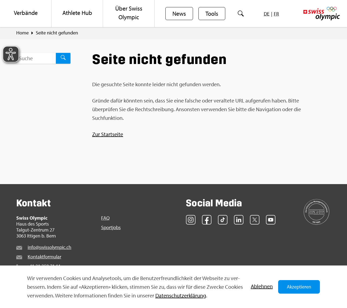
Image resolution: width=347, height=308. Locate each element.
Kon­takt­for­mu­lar (44, 257)
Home (22, 33)
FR (276, 14)
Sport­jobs (111, 227)
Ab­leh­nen (262, 286)
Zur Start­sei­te (107, 134)
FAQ (105, 218)
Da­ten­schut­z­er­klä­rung (180, 295)
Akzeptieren (299, 287)
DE (266, 14)
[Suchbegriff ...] (36, 58)
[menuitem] (26, 13)
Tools (211, 14)
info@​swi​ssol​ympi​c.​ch (49, 247)
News (179, 14)
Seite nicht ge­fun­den (57, 33)
